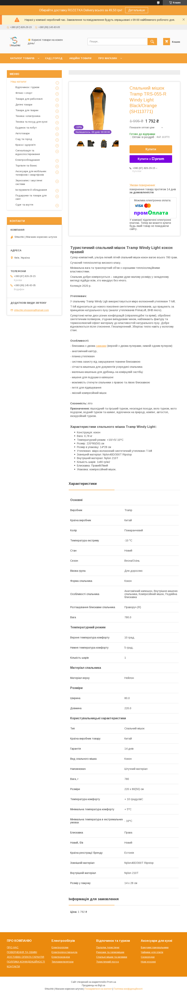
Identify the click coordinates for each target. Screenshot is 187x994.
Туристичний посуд (107, 961)
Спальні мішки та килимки (111, 956)
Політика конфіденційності (128, 989)
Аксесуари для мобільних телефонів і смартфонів (30, 173)
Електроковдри (61, 956)
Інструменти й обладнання (31, 189)
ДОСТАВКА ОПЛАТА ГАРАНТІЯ (25, 956)
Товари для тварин (26, 110)
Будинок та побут (26, 127)
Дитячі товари (23, 104)
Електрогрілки (60, 947)
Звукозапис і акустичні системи (28, 182)
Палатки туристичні (107, 947)
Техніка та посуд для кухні (31, 121)
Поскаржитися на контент (98, 989)
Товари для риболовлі (29, 98)
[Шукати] (152, 41)
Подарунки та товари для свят (31, 197)
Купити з (151, 159)
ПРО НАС (13, 947)
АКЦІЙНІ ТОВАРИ (80, 58)
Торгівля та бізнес (26, 165)
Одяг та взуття (24, 204)
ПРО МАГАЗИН (107, 58)
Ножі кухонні (148, 961)
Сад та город (23, 139)
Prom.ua (111, 982)
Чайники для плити (152, 952)
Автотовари (22, 133)
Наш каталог (19, 81)
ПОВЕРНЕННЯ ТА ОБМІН (22, 952)
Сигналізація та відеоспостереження (27, 152)
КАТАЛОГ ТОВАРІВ (22, 58)
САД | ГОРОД (53, 58)
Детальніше (136, 10)
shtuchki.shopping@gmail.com (31, 310)
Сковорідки (148, 956)
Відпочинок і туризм (27, 87)
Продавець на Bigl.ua (93, 985)
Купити (151, 149)
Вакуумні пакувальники (154, 947)
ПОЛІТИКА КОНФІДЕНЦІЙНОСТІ (26, 961)
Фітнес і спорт (23, 93)
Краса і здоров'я (25, 144)
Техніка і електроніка (27, 116)
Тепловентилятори (62, 961)
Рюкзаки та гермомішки (110, 952)
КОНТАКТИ (13, 966)
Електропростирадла (64, 952)
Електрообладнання (27, 159)
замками (101, 345)
